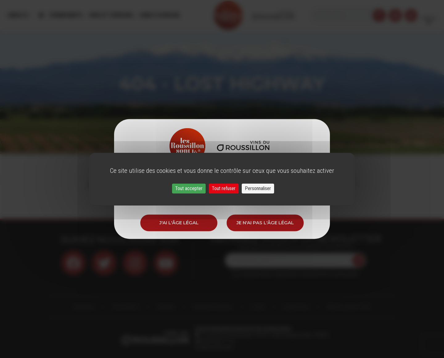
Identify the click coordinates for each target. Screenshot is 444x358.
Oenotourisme (159, 15)
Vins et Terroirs (111, 15)
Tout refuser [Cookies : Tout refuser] (224, 188)
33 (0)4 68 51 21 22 (217, 341)
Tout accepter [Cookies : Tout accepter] (189, 188)
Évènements (66, 15)
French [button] (429, 15)
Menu (18, 15)
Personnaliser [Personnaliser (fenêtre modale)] (258, 188)
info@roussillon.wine (213, 347)
